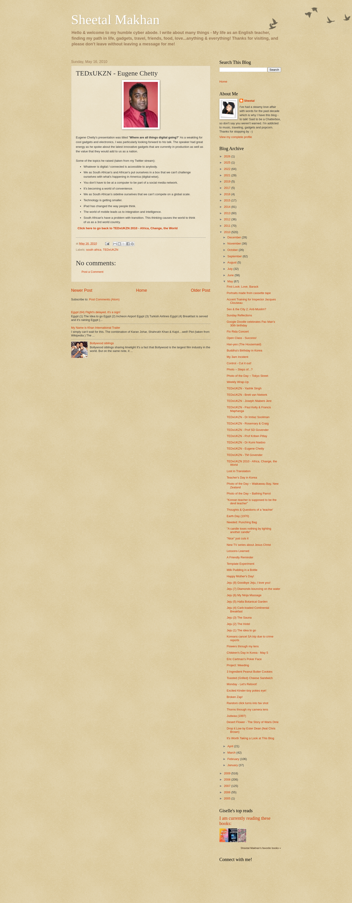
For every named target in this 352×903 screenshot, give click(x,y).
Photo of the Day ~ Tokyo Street (247, 375)
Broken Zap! (235, 697)
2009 (227, 773)
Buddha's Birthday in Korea (244, 350)
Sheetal (249, 100)
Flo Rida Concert (238, 331)
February (233, 759)
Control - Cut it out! (239, 363)
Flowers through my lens (243, 646)
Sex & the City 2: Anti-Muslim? (246, 309)
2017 (227, 188)
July (230, 269)
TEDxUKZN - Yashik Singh (244, 388)
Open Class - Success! (242, 338)
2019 (227, 181)
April (230, 746)
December (234, 237)
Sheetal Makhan (115, 19)
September (235, 256)
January (233, 765)
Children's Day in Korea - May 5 (247, 652)
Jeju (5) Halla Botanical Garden (247, 601)
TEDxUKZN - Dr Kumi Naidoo (246, 442)
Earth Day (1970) (238, 516)
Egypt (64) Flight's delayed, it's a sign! (95, 312)
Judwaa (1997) (236, 716)
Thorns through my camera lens (247, 709)
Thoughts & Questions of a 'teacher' (250, 509)
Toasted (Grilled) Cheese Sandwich (250, 678)
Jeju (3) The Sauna (239, 617)
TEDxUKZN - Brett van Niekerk (247, 394)
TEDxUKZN (110, 249)
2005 (227, 798)
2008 (227, 779)
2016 (227, 194)
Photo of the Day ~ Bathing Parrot (249, 493)
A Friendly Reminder (240, 557)
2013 (227, 213)
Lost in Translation (239, 471)
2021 (227, 175)
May (230, 281)
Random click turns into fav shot (247, 703)
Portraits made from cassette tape (249, 293)
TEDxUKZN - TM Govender (245, 455)
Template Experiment (240, 563)
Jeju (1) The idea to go (241, 630)
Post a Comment (93, 271)
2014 (227, 206)
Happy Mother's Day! (240, 576)
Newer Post (81, 290)
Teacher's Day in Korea (242, 477)
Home (141, 290)
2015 (227, 200)
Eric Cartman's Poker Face (244, 659)
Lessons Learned (238, 551)
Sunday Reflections (239, 315)
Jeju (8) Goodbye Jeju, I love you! (249, 582)
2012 (227, 219)
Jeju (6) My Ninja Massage (244, 595)
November (234, 243)
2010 (227, 232)
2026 (227, 156)
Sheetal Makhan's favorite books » (261, 848)
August (232, 262)
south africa (94, 249)
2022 (227, 169)
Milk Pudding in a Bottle (242, 570)
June (231, 275)
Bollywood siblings (102, 343)
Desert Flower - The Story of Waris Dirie (253, 722)
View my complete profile (235, 137)
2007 (227, 786)
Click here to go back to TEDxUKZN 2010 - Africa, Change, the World (128, 228)
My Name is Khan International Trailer (95, 327)
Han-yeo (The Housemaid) (244, 344)
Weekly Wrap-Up (238, 382)
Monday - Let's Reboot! (242, 684)
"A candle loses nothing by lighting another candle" (249, 530)
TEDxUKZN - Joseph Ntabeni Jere (249, 401)
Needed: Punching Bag (242, 522)
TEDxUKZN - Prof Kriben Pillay (247, 436)
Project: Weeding (238, 665)
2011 (227, 225)
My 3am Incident (237, 357)
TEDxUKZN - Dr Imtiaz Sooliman (248, 417)
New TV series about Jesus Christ (249, 544)
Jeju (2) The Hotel (238, 624)
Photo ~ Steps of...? (240, 369)
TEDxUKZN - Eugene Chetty (245, 448)
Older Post (200, 290)
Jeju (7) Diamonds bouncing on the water (253, 589)
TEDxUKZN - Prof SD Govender (248, 430)
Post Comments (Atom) (104, 299)
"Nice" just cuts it (238, 538)
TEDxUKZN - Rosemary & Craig (248, 423)
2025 (227, 162)
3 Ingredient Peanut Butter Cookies (249, 671)
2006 (227, 792)
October (233, 250)
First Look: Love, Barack (242, 286)
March (231, 752)
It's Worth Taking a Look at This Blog (250, 738)
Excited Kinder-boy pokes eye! (246, 690)
